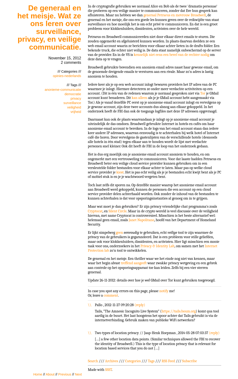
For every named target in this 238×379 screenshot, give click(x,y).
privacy (75, 98)
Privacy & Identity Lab (158, 246)
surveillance (72, 103)
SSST (108, 370)
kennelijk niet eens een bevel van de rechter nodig (171, 55)
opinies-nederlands (67, 76)
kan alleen (139, 98)
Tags (151, 361)
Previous (64, 374)
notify (163, 291)
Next (78, 374)
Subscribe (189, 361)
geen (119, 232)
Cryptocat (95, 211)
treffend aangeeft (134, 263)
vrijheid (75, 112)
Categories (133, 361)
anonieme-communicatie (63, 89)
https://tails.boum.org (179, 311)
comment (111, 295)
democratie (73, 94)
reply (140, 305)
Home (37, 374)
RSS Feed (168, 361)
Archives (111, 361)
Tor (202, 93)
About (50, 374)
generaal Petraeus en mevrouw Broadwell (174, 15)
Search (93, 361)
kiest (120, 172)
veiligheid (74, 107)
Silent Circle (118, 211)
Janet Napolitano (141, 220)
